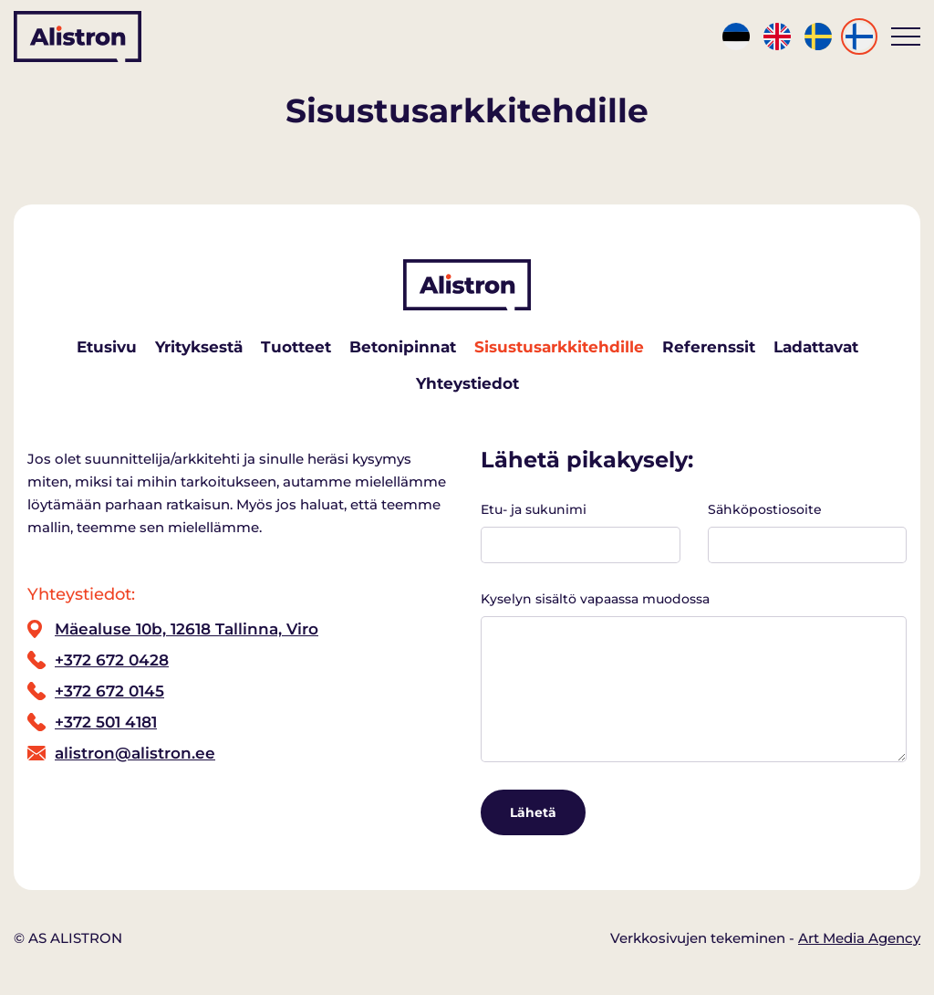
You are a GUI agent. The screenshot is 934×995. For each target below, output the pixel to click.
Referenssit (708, 347)
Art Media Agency (859, 938)
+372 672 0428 (112, 660)
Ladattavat (815, 347)
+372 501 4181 (106, 722)
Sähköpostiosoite (808, 532)
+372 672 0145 (109, 691)
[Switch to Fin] (859, 36)
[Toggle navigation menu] (905, 36)
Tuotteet (296, 347)
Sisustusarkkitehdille (559, 347)
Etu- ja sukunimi (580, 532)
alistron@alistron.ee (135, 753)
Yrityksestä (199, 347)
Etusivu (107, 347)
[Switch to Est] (736, 36)
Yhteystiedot (467, 383)
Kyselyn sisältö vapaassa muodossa (694, 676)
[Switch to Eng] (777, 36)
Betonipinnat (402, 347)
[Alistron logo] (77, 36)
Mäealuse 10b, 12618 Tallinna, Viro (186, 629)
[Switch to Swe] (818, 36)
